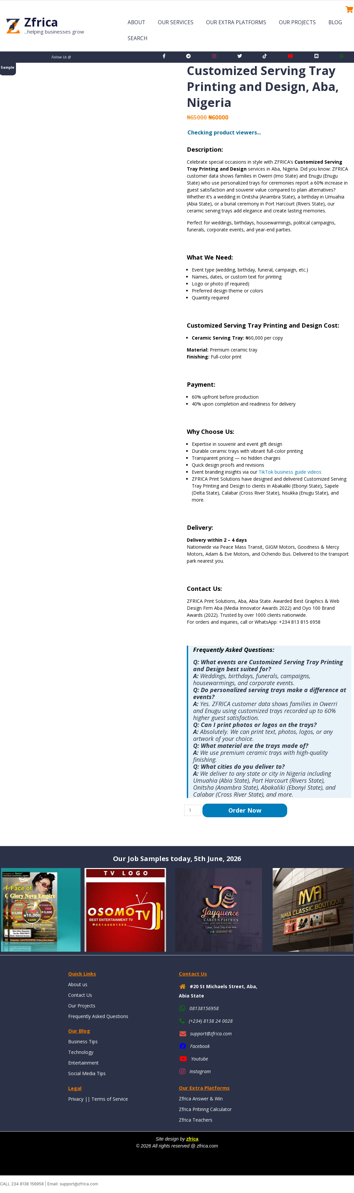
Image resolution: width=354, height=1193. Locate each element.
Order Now (244, 810)
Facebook (200, 1046)
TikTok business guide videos (290, 472)
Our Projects (297, 22)
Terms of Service (109, 1099)
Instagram (200, 1071)
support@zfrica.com (211, 1033)
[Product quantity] (192, 810)
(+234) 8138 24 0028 (211, 1021)
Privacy (75, 1099)
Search (138, 38)
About (136, 22)
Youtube (199, 1059)
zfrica (192, 1139)
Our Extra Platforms (236, 22)
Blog (335, 22)
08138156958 (204, 1008)
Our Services (175, 22)
